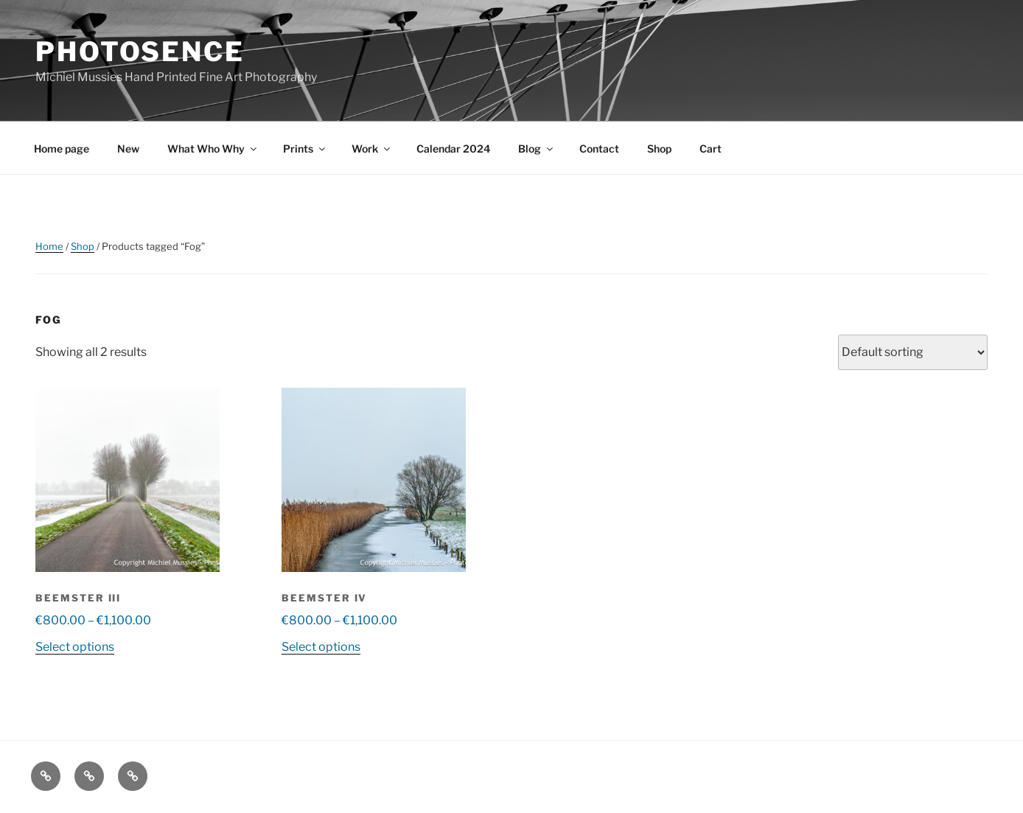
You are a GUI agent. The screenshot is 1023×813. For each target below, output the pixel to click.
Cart (710, 148)
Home (49, 246)
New (128, 148)
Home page (61, 148)
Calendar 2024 (453, 148)
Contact (599, 148)
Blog (536, 148)
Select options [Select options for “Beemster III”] (74, 647)
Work (372, 148)
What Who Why (213, 148)
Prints (305, 148)
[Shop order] (913, 352)
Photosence (140, 51)
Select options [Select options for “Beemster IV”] (321, 647)
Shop (659, 148)
